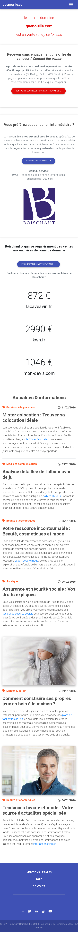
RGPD (39, 879)
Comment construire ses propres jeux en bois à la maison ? (36, 701)
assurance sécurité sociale (17, 613)
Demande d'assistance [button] (38, 161)
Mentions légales (39, 872)
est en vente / (39, 34)
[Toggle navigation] (71, 4)
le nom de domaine (39, 18)
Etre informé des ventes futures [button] (38, 264)
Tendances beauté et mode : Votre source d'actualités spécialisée (37, 810)
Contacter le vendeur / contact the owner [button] (38, 91)
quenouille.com (39, 26)
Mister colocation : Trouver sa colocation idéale (33, 417)
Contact (39, 886)
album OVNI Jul (53, 496)
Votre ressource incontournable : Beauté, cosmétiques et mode (36, 531)
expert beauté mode (26, 560)
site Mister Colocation (36, 439)
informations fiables (44, 843)
